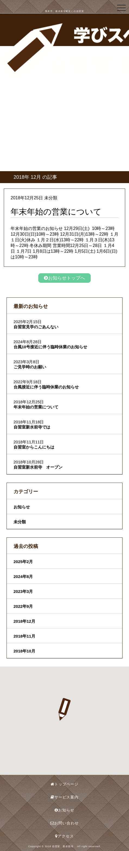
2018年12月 (24, 621)
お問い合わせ (64, 823)
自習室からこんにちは (34, 447)
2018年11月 (24, 636)
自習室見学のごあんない (36, 326)
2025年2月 (23, 561)
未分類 (20, 521)
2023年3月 (23, 591)
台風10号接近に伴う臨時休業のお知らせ (50, 347)
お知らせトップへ (64, 278)
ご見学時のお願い (30, 367)
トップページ (64, 784)
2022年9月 (23, 606)
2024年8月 (23, 576)
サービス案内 (64, 797)
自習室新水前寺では (32, 427)
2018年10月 (24, 651)
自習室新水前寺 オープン (38, 467)
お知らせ (22, 507)
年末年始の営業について (36, 407)
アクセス (64, 836)
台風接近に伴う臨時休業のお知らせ (46, 387)
